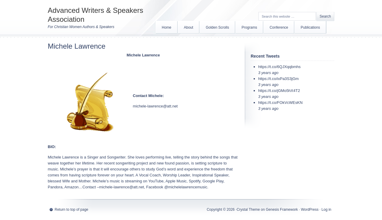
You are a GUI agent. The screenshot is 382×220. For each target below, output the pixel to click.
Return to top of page (71, 209)
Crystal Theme (248, 209)
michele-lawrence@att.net (155, 106)
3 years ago (268, 72)
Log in (326, 209)
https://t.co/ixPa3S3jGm (278, 78)
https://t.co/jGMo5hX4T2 (279, 90)
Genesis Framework (282, 209)
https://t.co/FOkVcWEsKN (280, 102)
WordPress (309, 209)
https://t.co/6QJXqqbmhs (279, 66)
